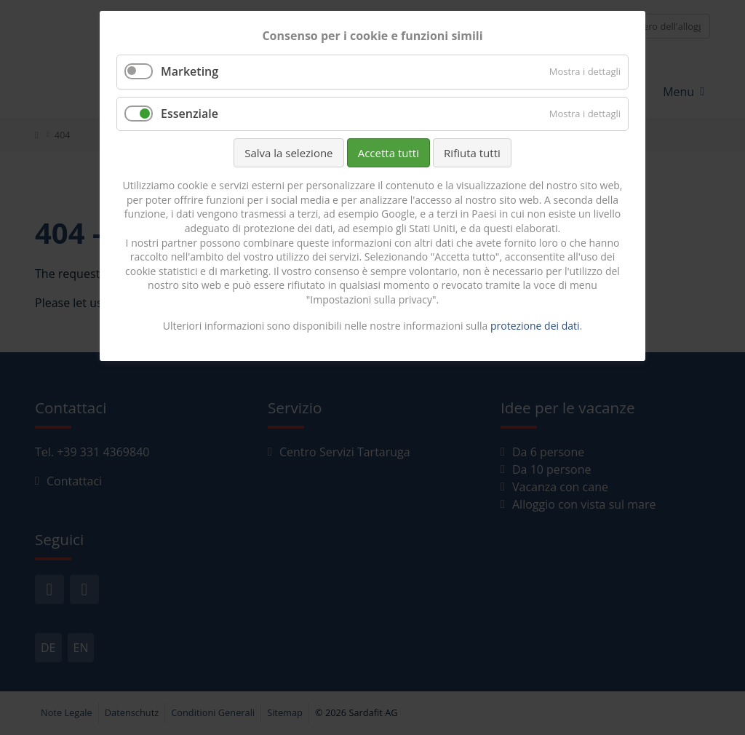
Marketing (189, 71)
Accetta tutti (388, 153)
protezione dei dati (535, 326)
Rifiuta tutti (472, 153)
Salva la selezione (288, 153)
